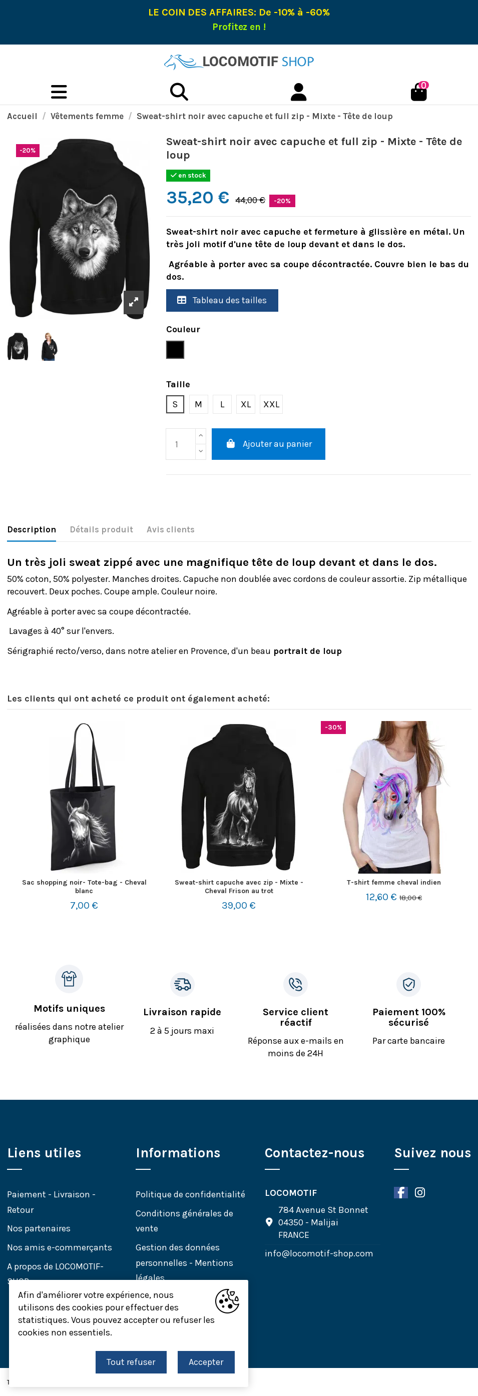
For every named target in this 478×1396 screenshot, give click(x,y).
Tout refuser (131, 1361)
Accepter (206, 1361)
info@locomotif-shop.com (319, 1253)
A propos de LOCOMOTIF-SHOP (55, 1274)
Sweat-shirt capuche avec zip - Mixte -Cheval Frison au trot (239, 886)
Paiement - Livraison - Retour (51, 1202)
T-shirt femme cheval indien (394, 882)
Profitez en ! (239, 27)
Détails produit (101, 529)
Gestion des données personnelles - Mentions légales (184, 1262)
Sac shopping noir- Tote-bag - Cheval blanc (84, 886)
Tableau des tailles (222, 300)
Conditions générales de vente (184, 1221)
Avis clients (171, 529)
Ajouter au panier (268, 443)
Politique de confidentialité (190, 1194)
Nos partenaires (39, 1228)
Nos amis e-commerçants (59, 1247)
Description (31, 529)
